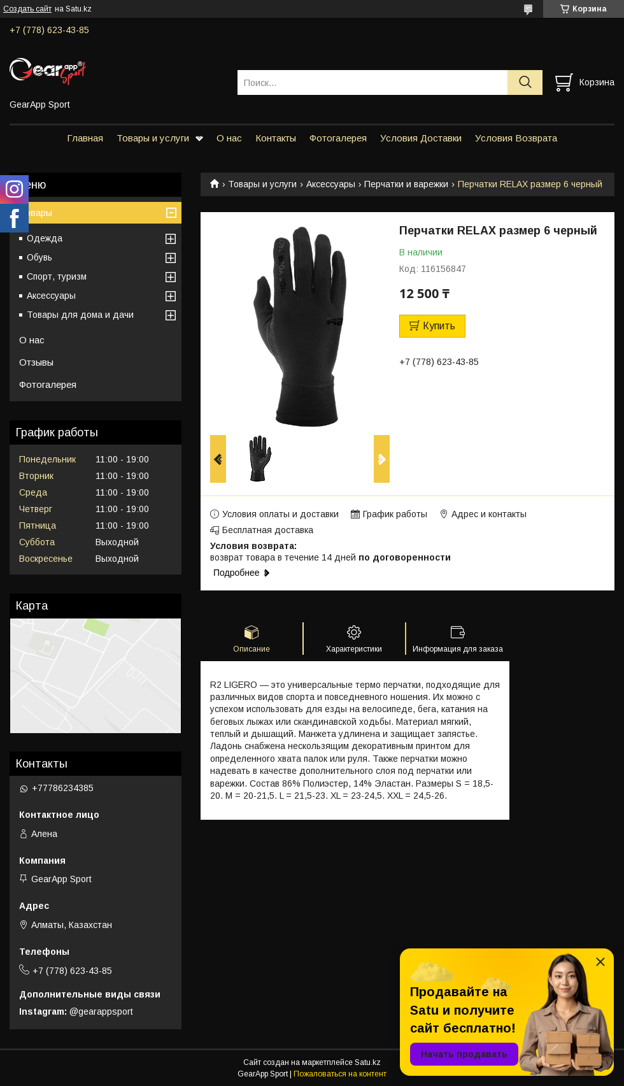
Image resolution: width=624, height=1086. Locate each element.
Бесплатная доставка (267, 530)
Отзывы (36, 362)
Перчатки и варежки (406, 184)
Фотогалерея (338, 137)
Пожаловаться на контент (340, 1073)
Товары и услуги (153, 137)
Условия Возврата (516, 137)
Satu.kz (368, 1062)
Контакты (275, 137)
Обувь (39, 257)
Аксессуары (330, 184)
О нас (229, 137)
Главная (85, 137)
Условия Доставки (421, 137)
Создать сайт (27, 8)
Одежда (44, 238)
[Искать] (524, 82)
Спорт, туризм (57, 276)
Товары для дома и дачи (80, 315)
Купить (439, 325)
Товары (35, 212)
